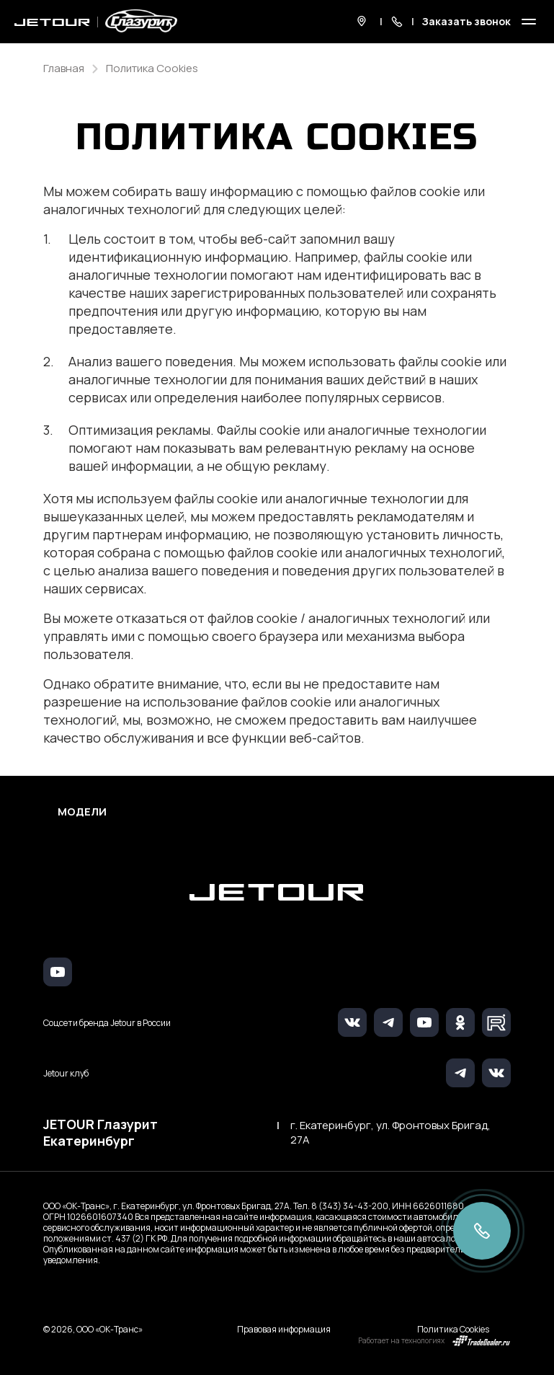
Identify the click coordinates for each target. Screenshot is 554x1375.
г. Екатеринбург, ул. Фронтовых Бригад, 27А (390, 1132)
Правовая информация (284, 1329)
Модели (82, 812)
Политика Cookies (453, 1329)
